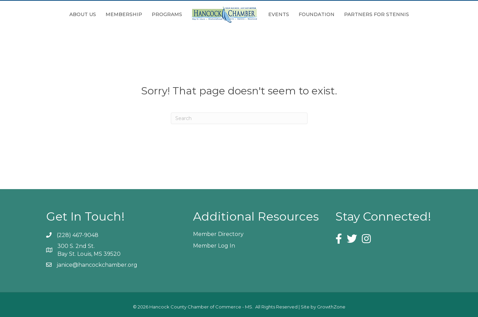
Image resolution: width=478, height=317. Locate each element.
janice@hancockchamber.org (97, 265)
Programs (167, 14)
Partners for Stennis (376, 14)
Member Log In (214, 245)
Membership (124, 14)
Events (278, 14)
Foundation (316, 14)
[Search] (239, 118)
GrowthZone (331, 306)
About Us (82, 14)
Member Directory (218, 234)
